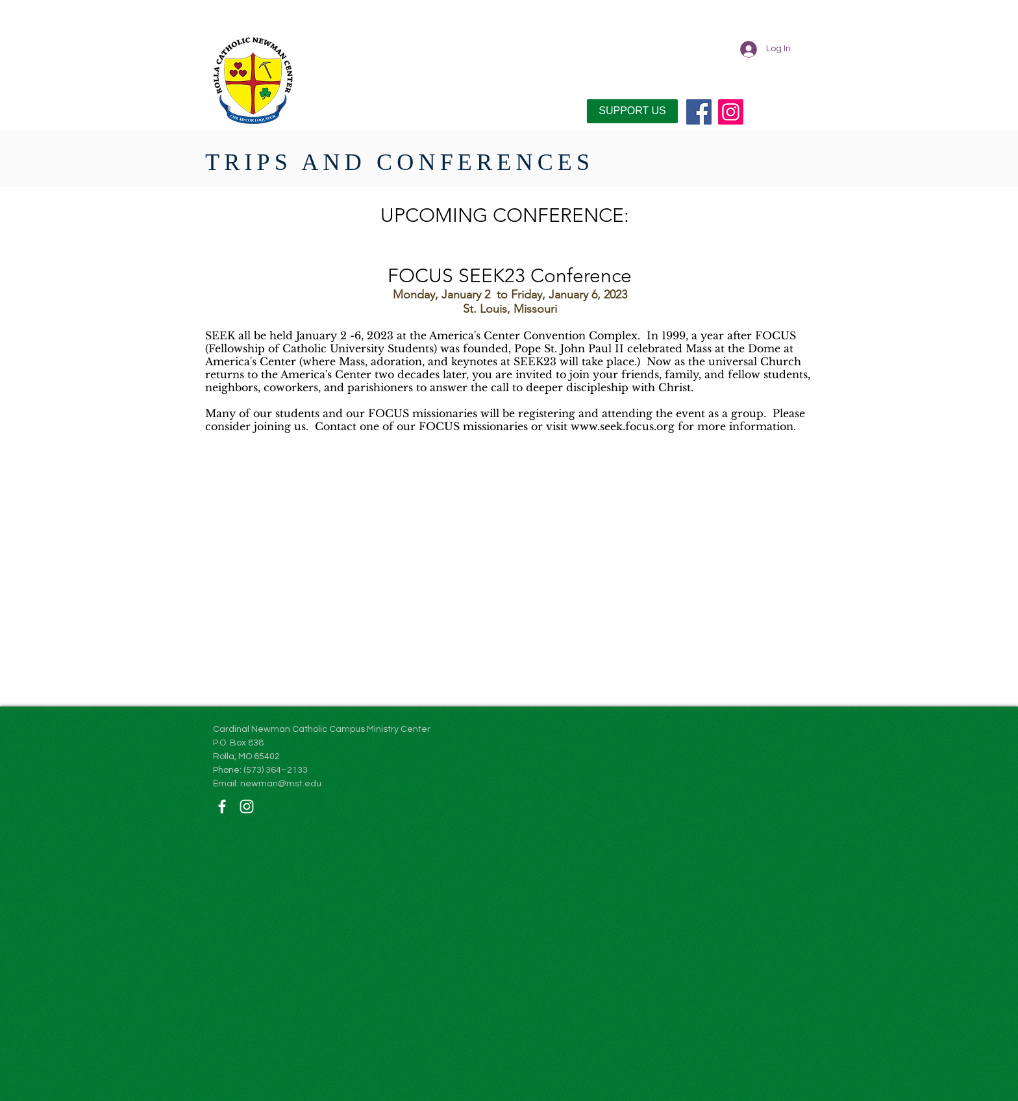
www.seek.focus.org (623, 426)
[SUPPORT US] (632, 111)
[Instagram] (730, 112)
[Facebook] (699, 112)
